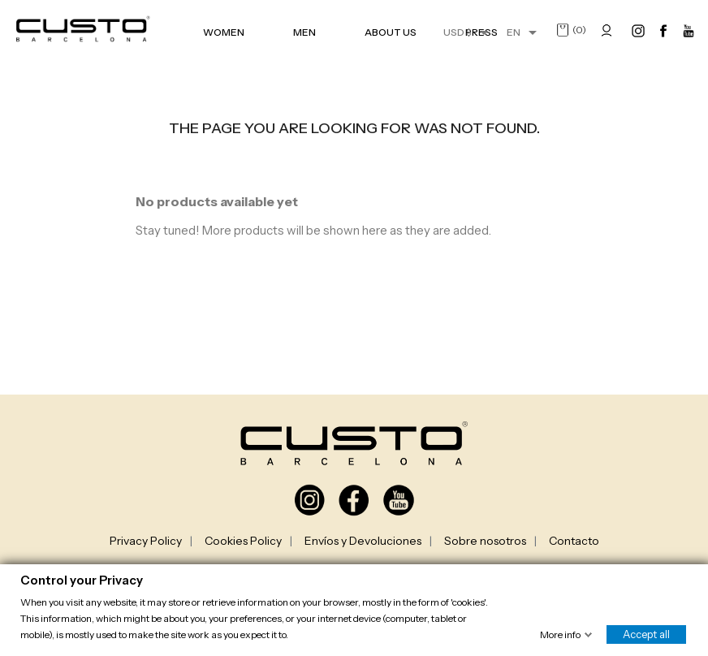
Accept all (646, 633)
